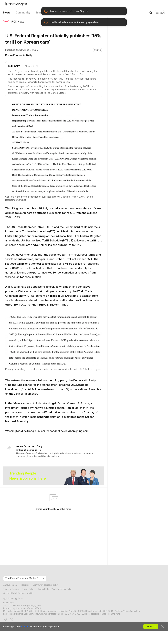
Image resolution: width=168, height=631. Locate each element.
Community (23, 12)
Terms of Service (11, 589)
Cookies (25, 626)
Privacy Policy (28, 589)
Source (97, 50)
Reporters (25, 585)
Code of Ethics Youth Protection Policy (55, 589)
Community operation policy (45, 585)
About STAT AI (30, 66)
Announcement (10, 585)
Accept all (151, 626)
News (6, 12)
